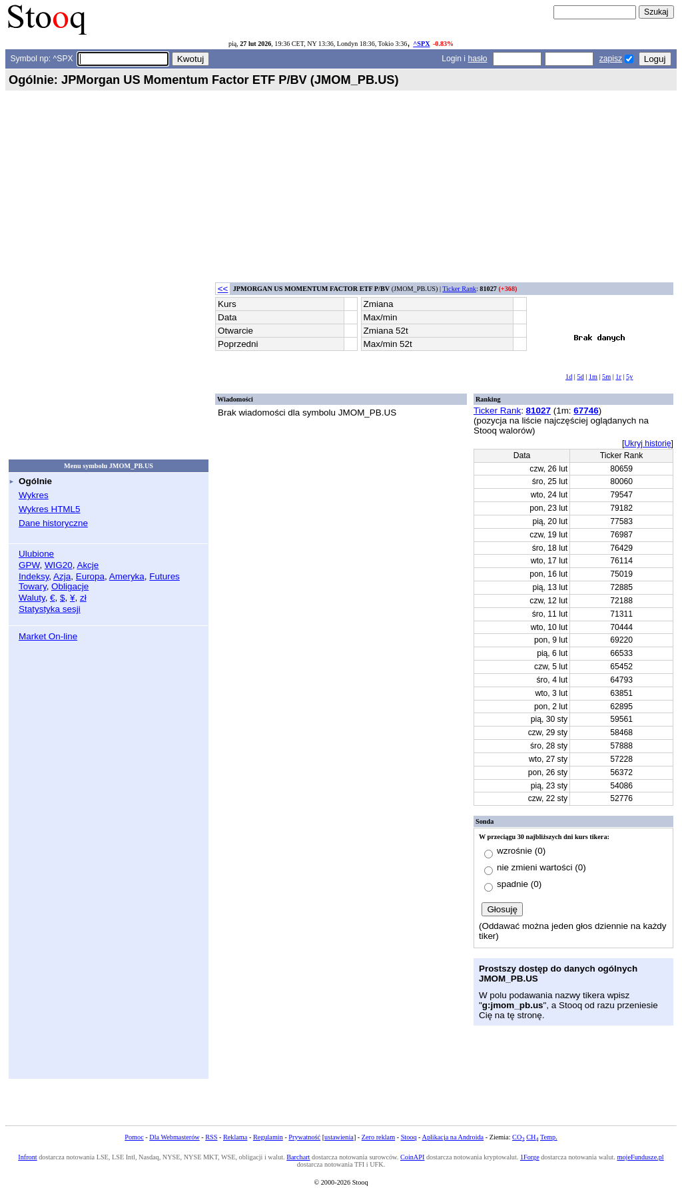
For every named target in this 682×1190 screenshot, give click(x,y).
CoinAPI (412, 1157)
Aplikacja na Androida (453, 1137)
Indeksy (34, 576)
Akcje (88, 565)
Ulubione (36, 554)
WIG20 (59, 565)
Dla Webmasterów (174, 1137)
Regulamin (268, 1137)
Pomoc (134, 1137)
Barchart (298, 1157)
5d (580, 376)
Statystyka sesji (50, 609)
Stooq (409, 1137)
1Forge (529, 1157)
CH (532, 1137)
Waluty (32, 598)
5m (606, 376)
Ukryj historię (647, 443)
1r (618, 376)
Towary (33, 586)
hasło (477, 58)
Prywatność (304, 1137)
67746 (585, 411)
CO (518, 1137)
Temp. (548, 1137)
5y (629, 376)
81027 (538, 411)
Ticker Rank (459, 288)
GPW (29, 565)
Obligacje (70, 586)
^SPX (421, 43)
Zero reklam (378, 1137)
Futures (164, 576)
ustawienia (339, 1137)
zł (83, 598)
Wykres (34, 495)
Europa (90, 576)
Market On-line (48, 636)
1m (593, 376)
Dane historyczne (53, 523)
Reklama (235, 1137)
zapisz (610, 58)
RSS (211, 1137)
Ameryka (127, 576)
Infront (27, 1157)
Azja (62, 576)
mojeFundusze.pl (640, 1157)
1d (568, 376)
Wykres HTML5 (49, 509)
